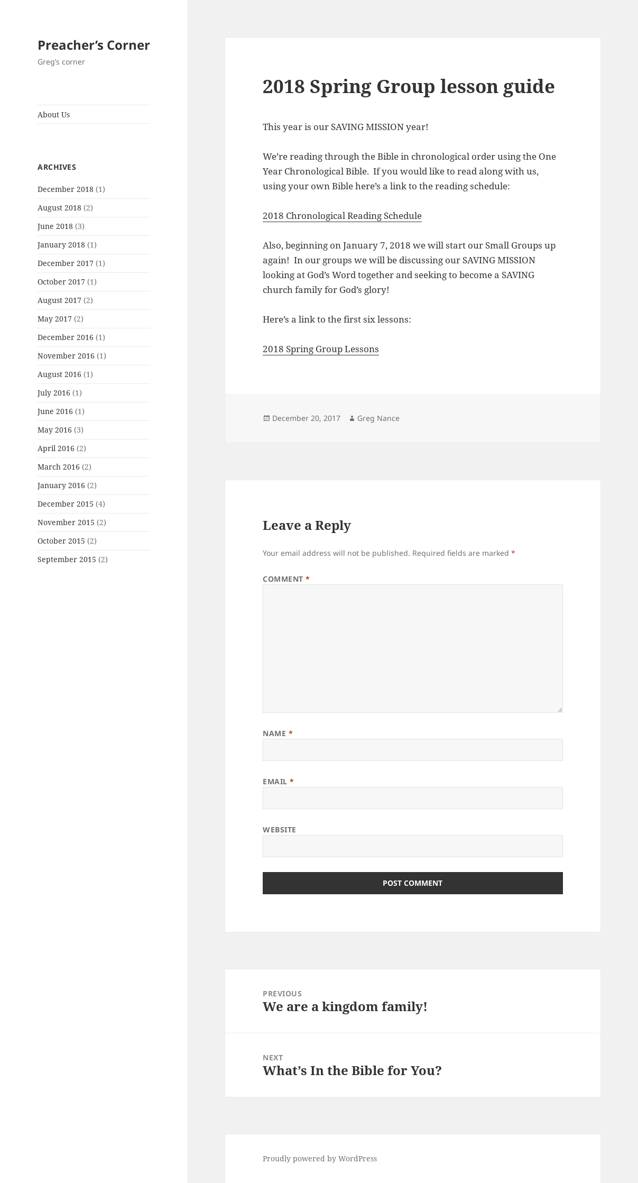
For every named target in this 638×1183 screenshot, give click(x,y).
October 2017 (61, 282)
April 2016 (56, 448)
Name (278, 733)
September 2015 (67, 559)
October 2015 (61, 541)
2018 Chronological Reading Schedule (342, 215)
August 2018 (59, 208)
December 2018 (66, 189)
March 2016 (59, 467)
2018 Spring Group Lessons (321, 349)
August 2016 (59, 374)
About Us (54, 114)
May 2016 (55, 430)
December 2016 (66, 337)
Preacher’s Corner (94, 44)
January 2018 (61, 245)
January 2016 (61, 485)
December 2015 (66, 504)
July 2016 (54, 393)
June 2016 (55, 411)
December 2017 (66, 263)
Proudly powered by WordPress (320, 1158)
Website (280, 829)
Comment (286, 579)
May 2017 (55, 319)
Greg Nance (378, 418)
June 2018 (55, 226)
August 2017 (59, 300)
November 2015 (66, 522)
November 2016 (66, 356)
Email (278, 781)
